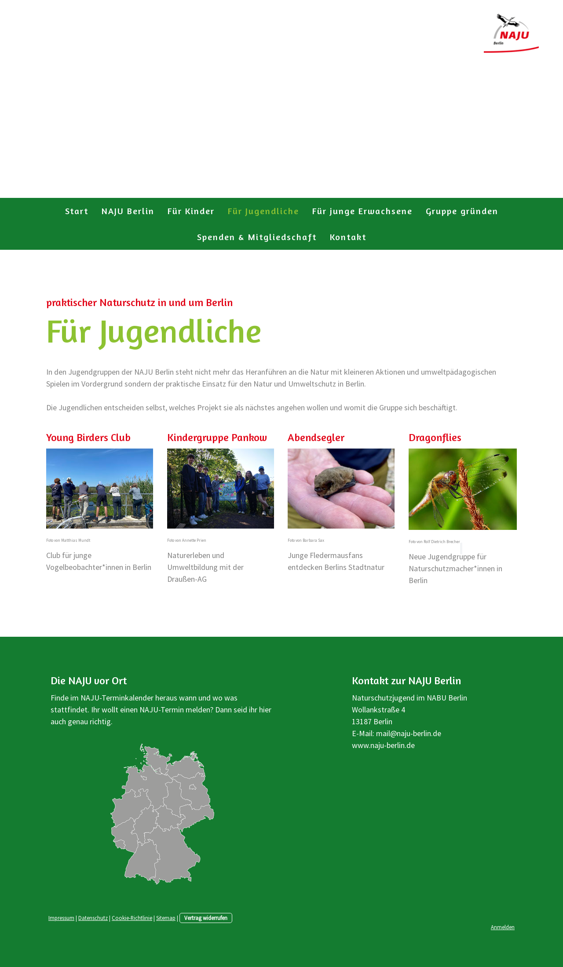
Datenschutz (93, 917)
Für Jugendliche (263, 210)
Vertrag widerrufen (205, 917)
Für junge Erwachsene (362, 210)
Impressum (61, 917)
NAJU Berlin (128, 210)
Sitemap (165, 917)
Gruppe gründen (462, 210)
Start (76, 210)
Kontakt (348, 236)
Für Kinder (191, 210)
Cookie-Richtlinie (132, 917)
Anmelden (503, 927)
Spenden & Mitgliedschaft (257, 236)
